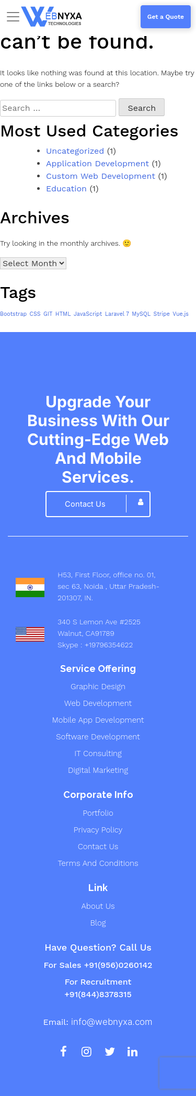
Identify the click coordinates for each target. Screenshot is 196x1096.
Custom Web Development (100, 176)
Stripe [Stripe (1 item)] (162, 314)
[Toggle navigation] (13, 17)
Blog (98, 923)
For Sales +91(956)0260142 (97, 965)
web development (98, 703)
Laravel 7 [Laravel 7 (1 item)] (117, 314)
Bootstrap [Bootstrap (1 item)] (13, 314)
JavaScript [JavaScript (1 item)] (88, 314)
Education (66, 188)
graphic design (98, 686)
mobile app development (98, 720)
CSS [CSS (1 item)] (35, 314)
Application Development (97, 163)
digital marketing (98, 770)
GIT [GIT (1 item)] (47, 314)
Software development (98, 736)
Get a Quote (165, 16)
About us (97, 906)
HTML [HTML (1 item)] (63, 314)
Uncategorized (75, 151)
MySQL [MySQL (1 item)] (141, 314)
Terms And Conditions (98, 863)
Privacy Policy (98, 830)
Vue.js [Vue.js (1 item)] (180, 314)
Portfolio (98, 813)
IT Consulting (98, 753)
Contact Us (98, 846)
